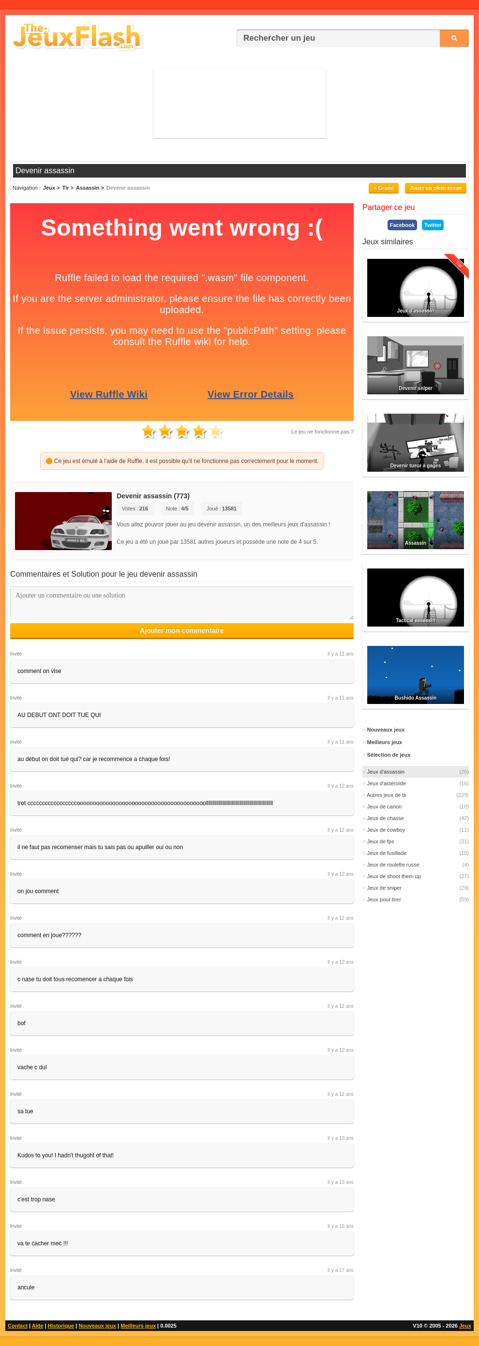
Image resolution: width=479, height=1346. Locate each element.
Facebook (402, 225)
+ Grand (384, 188)
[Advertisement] (239, 103)
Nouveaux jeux (97, 1326)
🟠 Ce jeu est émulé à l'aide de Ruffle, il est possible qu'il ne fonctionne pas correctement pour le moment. (182, 461)
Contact (18, 1326)
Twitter (432, 225)
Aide (38, 1326)
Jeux (465, 1326)
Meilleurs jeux (138, 1326)
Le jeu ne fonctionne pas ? (322, 431)
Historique (61, 1326)
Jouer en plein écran (436, 188)
